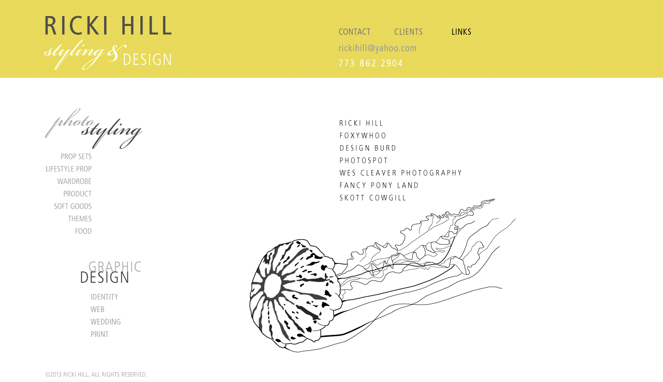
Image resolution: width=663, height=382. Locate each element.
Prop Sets (98, 156)
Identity (98, 296)
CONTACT (359, 24)
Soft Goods (98, 206)
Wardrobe (98, 181)
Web (98, 309)
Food (98, 230)
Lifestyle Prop (98, 168)
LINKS (458, 24)
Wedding (98, 321)
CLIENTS (408, 24)
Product (98, 193)
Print (98, 334)
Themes (98, 218)
